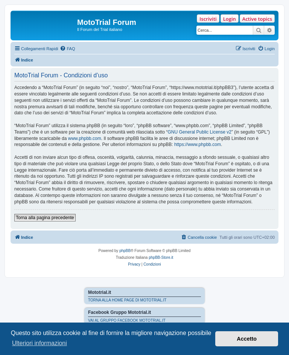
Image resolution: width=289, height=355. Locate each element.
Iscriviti (207, 18)
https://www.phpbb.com (197, 144)
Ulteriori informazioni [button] (39, 343)
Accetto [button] (247, 339)
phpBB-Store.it (161, 257)
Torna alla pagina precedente (45, 217)
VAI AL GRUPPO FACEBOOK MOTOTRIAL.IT (127, 320)
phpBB (125, 251)
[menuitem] (67, 48)
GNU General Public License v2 (199, 132)
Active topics (257, 18)
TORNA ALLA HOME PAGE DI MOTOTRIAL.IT (127, 300)
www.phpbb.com (84, 138)
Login (229, 18)
